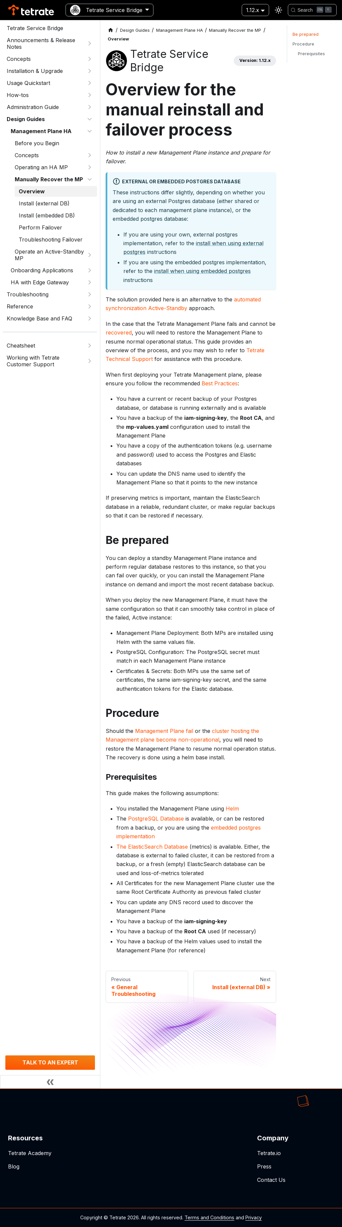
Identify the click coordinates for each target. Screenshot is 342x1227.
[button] (54, 155)
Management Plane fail (164, 731)
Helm (232, 808)
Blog (13, 1166)
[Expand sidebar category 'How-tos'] (89, 95)
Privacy (253, 1217)
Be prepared (306, 34)
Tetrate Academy (29, 1153)
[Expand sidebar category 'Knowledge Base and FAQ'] (89, 318)
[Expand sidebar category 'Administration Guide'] (89, 107)
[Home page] (111, 30)
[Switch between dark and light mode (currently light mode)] (278, 10)
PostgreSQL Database (156, 818)
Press (264, 1166)
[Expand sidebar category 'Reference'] (89, 306)
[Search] (312, 10)
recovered (119, 332)
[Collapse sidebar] (50, 1082)
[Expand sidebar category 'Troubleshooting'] (89, 294)
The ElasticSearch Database (152, 846)
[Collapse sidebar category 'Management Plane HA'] (89, 131)
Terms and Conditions (209, 1217)
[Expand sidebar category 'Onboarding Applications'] (89, 270)
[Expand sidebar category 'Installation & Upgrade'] (89, 71)
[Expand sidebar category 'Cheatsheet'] (89, 345)
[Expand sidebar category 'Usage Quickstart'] (89, 83)
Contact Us (271, 1179)
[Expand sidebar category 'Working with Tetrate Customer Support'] (89, 361)
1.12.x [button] (252, 10)
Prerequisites (311, 53)
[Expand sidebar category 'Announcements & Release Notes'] (89, 43)
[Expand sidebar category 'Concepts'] (89, 59)
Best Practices (220, 383)
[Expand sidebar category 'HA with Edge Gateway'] (89, 282)
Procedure (303, 43)
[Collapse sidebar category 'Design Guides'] (89, 119)
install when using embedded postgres (202, 271)
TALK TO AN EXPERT (50, 1062)
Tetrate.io (269, 1153)
